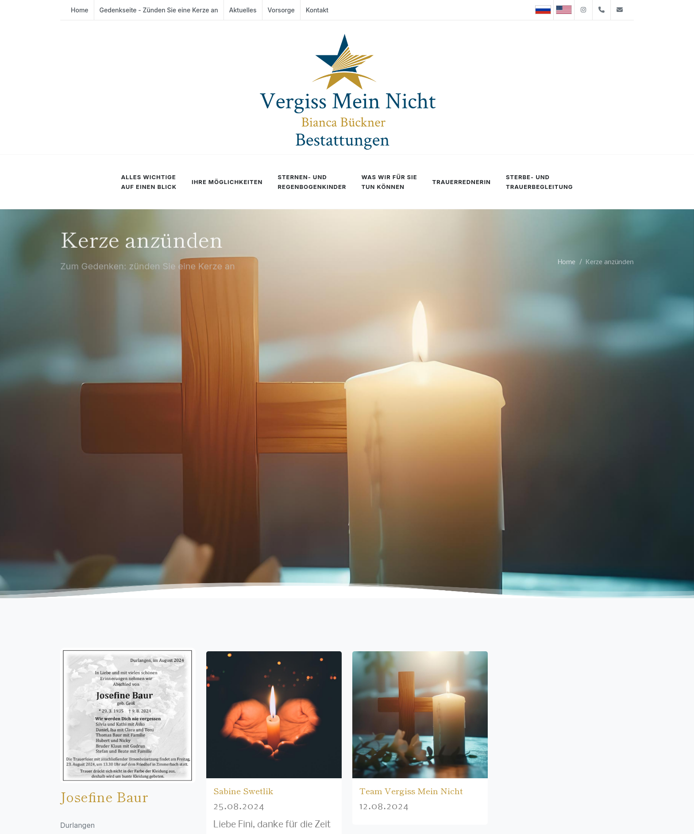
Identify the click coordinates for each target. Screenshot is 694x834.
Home (566, 261)
